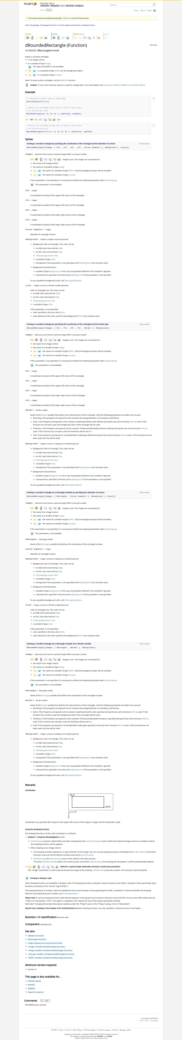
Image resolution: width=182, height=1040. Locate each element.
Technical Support (90, 1030)
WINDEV (31, 986)
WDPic (57, 70)
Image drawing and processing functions (45, 944)
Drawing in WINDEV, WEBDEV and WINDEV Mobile (124, 85)
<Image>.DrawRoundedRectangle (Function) (46, 948)
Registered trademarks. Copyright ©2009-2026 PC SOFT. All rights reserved (91, 1034)
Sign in (143, 10)
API (134, 853)
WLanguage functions (48, 25)
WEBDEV (31, 989)
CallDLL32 (143, 853)
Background (54, 272)
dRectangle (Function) (37, 940)
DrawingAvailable (70, 894)
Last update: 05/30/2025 (149, 1019)
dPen (62, 313)
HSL (59, 253)
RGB (60, 249)
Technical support (104, 1030)
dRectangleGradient (72, 281)
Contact (115, 1030)
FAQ (74, 1030)
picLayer (58, 75)
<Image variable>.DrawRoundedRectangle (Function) (50, 951)
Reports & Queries (35, 993)
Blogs (80, 1030)
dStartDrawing (110, 181)
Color (53, 260)
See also (153, 45)
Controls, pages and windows (69, 25)
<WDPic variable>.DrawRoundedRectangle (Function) (50, 959)
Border (44, 416)
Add (44, 1002)
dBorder (64, 80)
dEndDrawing (39, 859)
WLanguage (34, 25)
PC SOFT (54, 1030)
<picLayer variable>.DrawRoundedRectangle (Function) (51, 955)
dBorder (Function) (36, 937)
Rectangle (45, 545)
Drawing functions (88, 25)
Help (27, 25)
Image (47, 63)
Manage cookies (125, 1030)
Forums (68, 1030)
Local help (154, 1022)
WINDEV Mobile (34, 982)
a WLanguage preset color (47, 256)
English (149, 10)
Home (136, 10)
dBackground (85, 264)
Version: (43, 10)
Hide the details (144, 145)
